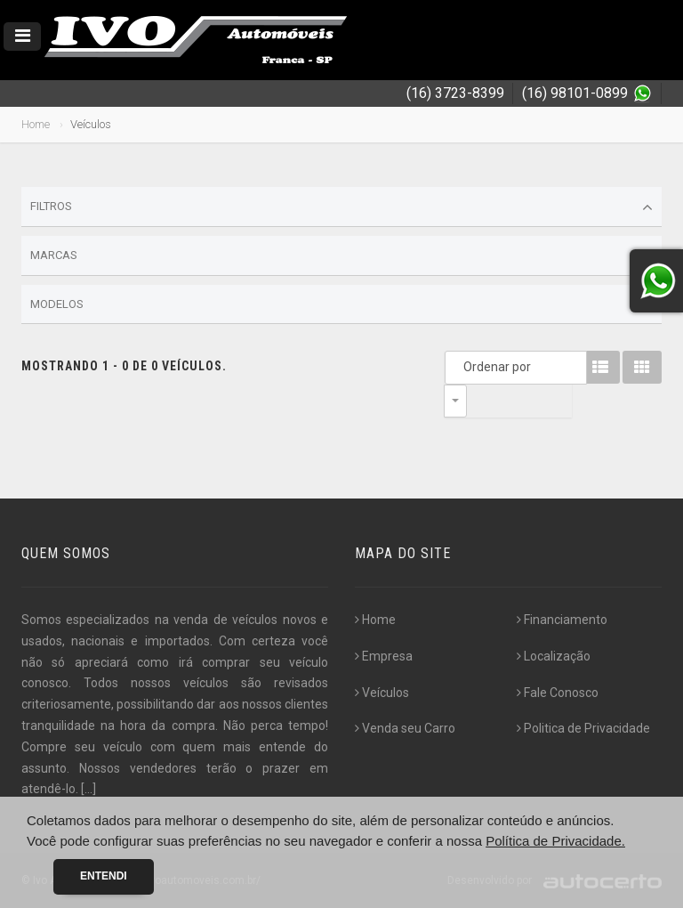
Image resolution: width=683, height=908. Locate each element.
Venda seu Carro (405, 728)
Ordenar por (460, 367)
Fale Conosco (558, 692)
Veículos (382, 692)
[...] (88, 789)
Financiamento (562, 619)
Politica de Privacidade (583, 728)
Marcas (341, 256)
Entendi (103, 876)
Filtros (341, 207)
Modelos (341, 304)
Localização (554, 656)
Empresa (384, 656)
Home (35, 124)
